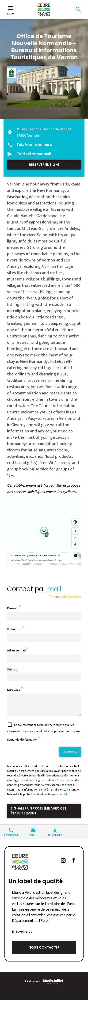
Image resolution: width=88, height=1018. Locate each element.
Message (14, 689)
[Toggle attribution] (76, 555)
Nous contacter (44, 951)
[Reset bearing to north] (75, 544)
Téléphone (11, 838)
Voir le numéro (38, 144)
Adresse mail (16, 650)
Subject (13, 669)
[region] (44, 530)
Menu (10, 9)
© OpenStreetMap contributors (40, 560)
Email (33, 838)
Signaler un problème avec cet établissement (38, 814)
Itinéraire (55, 838)
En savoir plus (22, 935)
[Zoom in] (75, 531)
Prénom (12, 608)
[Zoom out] (75, 537)
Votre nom (14, 629)
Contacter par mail (33, 154)
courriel (62, 797)
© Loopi (58, 560)
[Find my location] (75, 521)
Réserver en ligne (44, 164)
